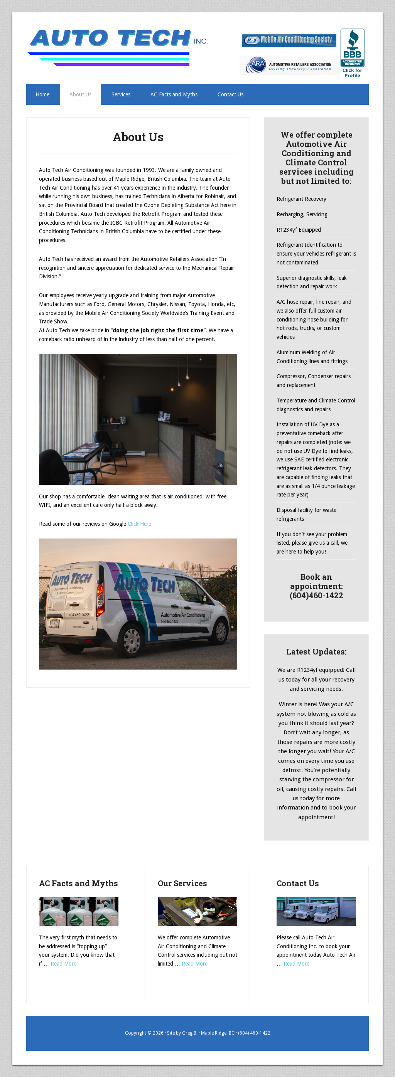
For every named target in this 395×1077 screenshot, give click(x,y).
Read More (63, 964)
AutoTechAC (119, 47)
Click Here (139, 524)
